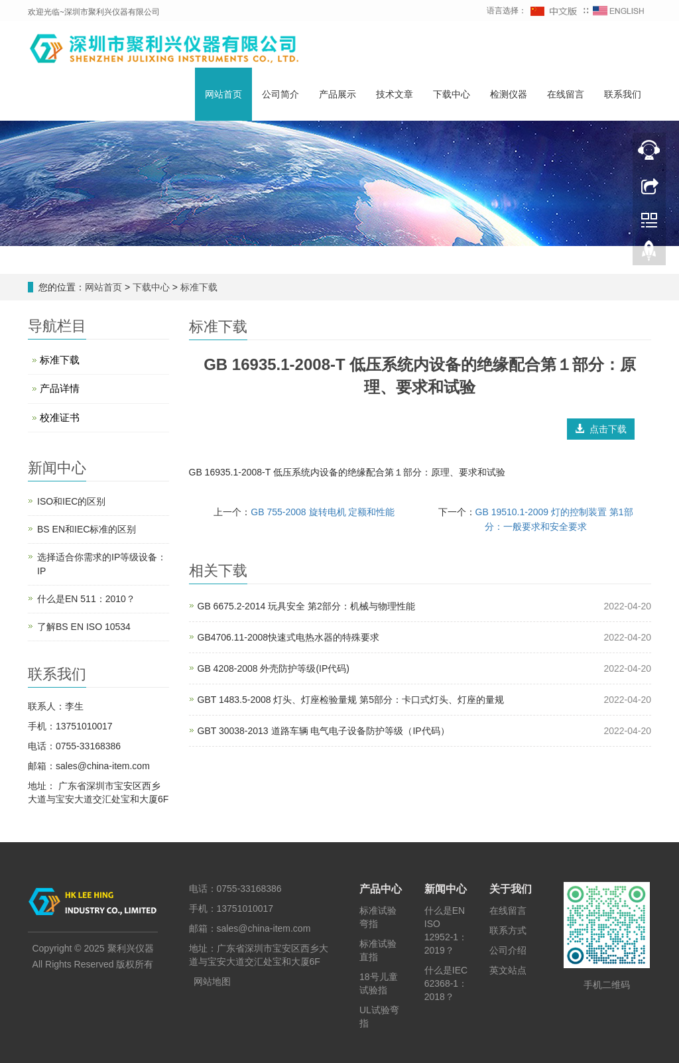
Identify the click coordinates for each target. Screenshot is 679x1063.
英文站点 (507, 970)
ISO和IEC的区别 (71, 501)
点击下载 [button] (601, 429)
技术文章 (394, 95)
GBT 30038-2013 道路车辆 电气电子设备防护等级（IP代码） (324, 730)
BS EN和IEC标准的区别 (86, 529)
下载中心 (451, 95)
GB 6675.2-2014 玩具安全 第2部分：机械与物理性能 (306, 606)
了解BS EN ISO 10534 (84, 626)
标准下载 (197, 287)
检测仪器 (508, 95)
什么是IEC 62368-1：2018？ (445, 983)
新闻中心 (445, 889)
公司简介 (280, 95)
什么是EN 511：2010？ (86, 599)
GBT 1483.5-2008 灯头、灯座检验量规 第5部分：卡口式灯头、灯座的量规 (351, 699)
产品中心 (380, 889)
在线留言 (565, 95)
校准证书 (60, 417)
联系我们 (622, 95)
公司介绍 (507, 950)
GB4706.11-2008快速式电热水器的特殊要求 (289, 637)
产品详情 (60, 388)
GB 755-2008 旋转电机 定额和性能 (323, 512)
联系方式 (507, 930)
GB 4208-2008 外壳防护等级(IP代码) (274, 668)
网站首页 (223, 95)
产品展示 (337, 95)
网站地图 (212, 981)
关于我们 (510, 889)
